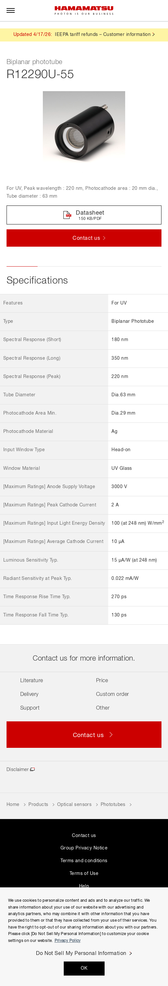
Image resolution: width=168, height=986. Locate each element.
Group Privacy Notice (84, 848)
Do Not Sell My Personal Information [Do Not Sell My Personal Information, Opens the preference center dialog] (81, 953)
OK (84, 968)
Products (38, 804)
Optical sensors (74, 804)
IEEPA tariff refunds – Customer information (103, 34)
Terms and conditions (83, 861)
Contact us (84, 835)
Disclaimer (17, 769)
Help (84, 886)
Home (13, 804)
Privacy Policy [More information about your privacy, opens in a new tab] (68, 941)
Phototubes (113, 804)
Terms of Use (84, 873)
